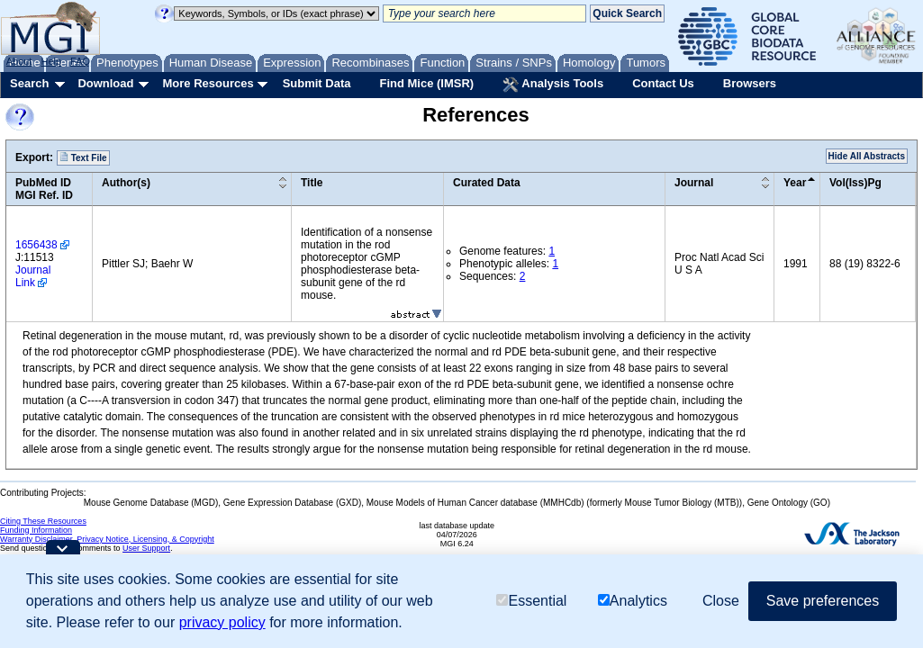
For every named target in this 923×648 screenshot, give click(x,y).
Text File (83, 157)
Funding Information (36, 530)
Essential (531, 600)
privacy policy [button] (222, 622)
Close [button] (720, 600)
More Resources (207, 83)
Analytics (632, 600)
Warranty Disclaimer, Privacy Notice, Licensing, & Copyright (107, 539)
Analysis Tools (552, 84)
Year (794, 182)
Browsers (749, 83)
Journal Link (32, 276)
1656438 (36, 244)
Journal (693, 182)
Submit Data (317, 83)
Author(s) (126, 182)
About (19, 61)
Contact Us (663, 83)
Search (29, 83)
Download (105, 83)
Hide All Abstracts (866, 156)
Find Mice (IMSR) (426, 83)
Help (51, 61)
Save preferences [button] (822, 600)
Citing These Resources (43, 521)
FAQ (80, 61)
